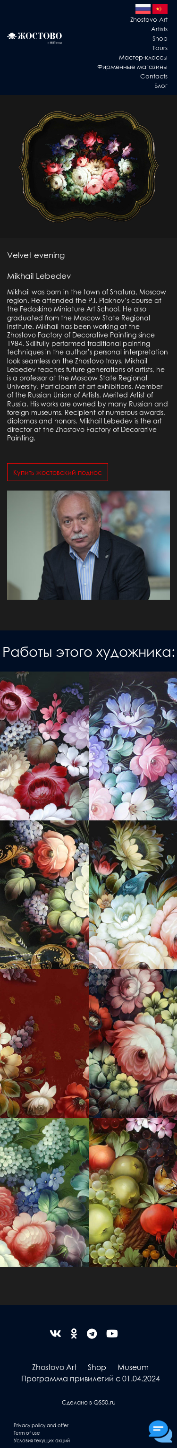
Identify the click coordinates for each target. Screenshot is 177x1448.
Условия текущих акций (42, 1440)
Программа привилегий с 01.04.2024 (90, 1378)
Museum (133, 1367)
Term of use (27, 1433)
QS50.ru (104, 1402)
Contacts (154, 76)
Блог (161, 85)
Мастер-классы (143, 57)
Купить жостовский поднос (57, 472)
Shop (160, 38)
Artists (159, 29)
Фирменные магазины (132, 66)
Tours (160, 47)
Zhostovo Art (149, 19)
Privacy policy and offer (41, 1425)
